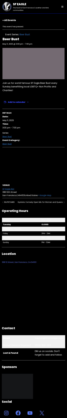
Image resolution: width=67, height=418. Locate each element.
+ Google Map (44, 195)
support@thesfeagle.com (49, 338)
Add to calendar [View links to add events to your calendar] (16, 102)
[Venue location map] (33, 165)
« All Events (9, 20)
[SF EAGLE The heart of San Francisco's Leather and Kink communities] (29, 7)
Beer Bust (7, 136)
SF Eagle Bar (8, 189)
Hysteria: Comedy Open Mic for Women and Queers (40, 202)
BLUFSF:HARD (9, 202)
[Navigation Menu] (62, 7)
